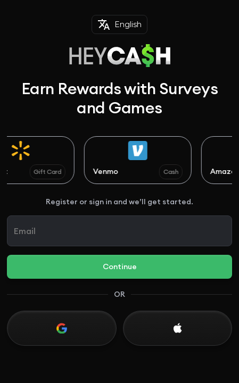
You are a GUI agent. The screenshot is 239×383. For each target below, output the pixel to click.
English (119, 24)
